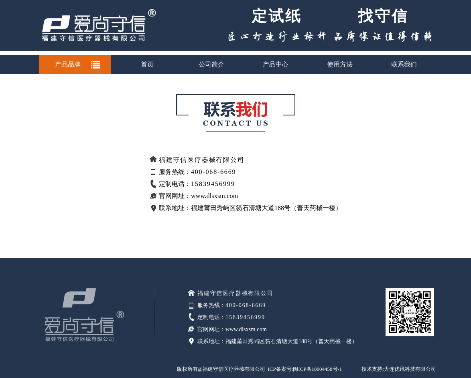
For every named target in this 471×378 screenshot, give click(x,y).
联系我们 (404, 64)
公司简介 (211, 64)
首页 (147, 64)
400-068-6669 (245, 305)
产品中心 (275, 64)
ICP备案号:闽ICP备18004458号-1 (305, 369)
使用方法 (340, 64)
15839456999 (245, 317)
